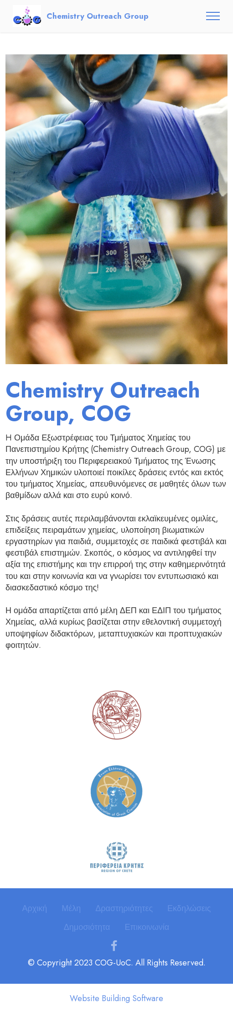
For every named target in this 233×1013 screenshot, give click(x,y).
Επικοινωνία (146, 927)
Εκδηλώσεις (189, 908)
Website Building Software (116, 998)
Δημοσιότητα (87, 927)
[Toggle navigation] (213, 16)
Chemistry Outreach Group (98, 16)
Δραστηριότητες (124, 908)
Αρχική (34, 908)
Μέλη (71, 908)
